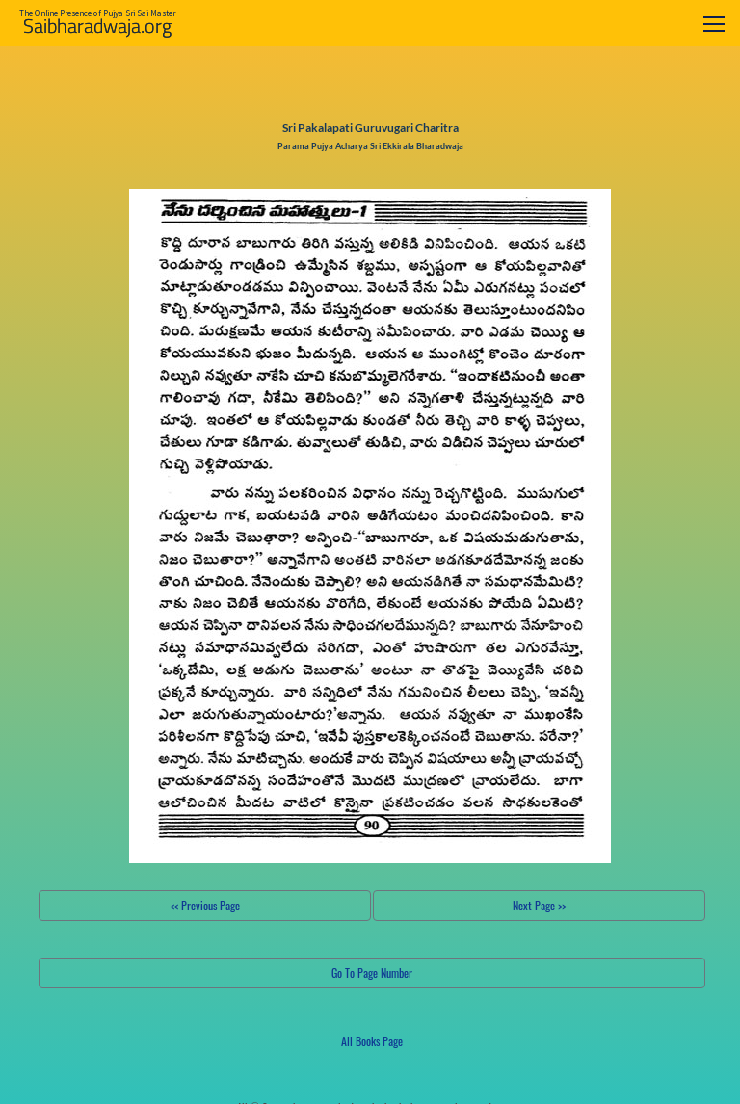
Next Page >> (539, 905)
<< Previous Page (205, 905)
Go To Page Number (371, 972)
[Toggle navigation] (714, 23)
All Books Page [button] (372, 1041)
